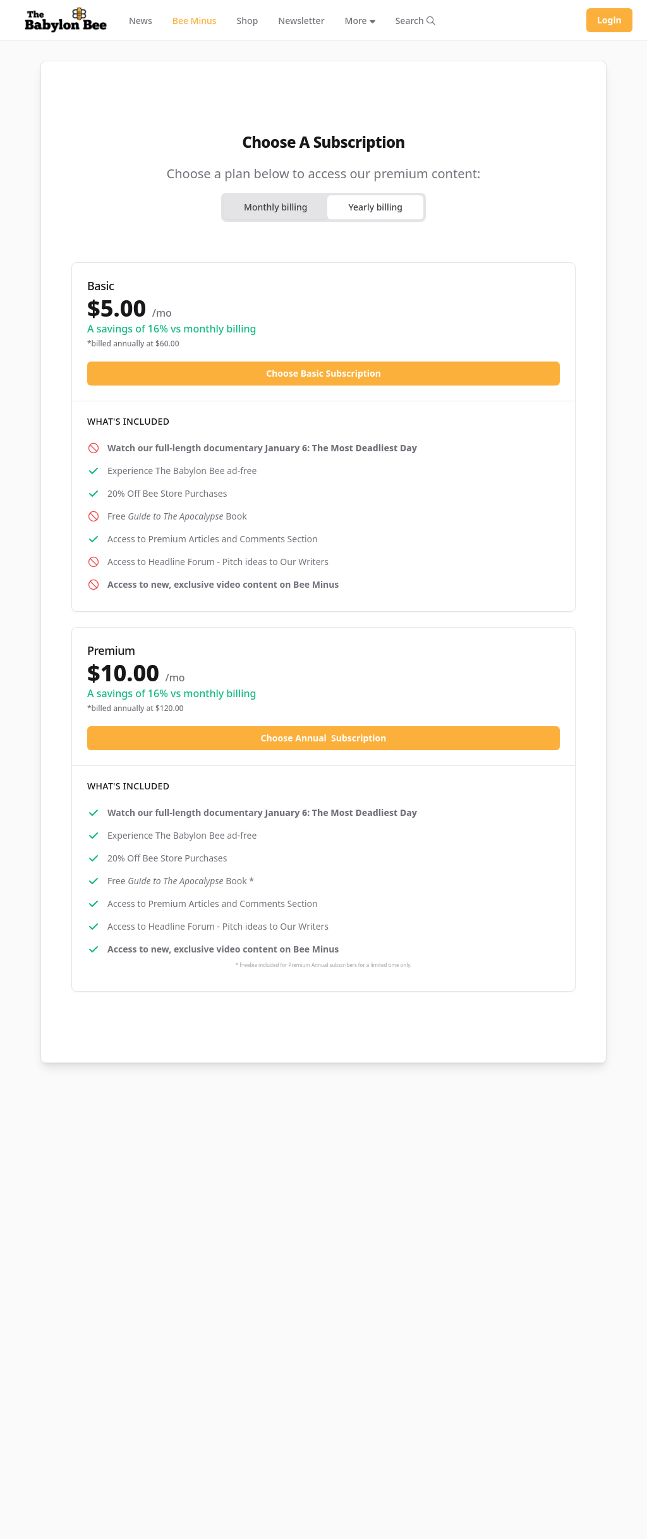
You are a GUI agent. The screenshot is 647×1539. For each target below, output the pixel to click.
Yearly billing (375, 207)
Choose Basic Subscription (323, 373)
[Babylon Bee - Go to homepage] (65, 20)
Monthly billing (275, 207)
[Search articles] (415, 20)
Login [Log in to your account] (609, 20)
